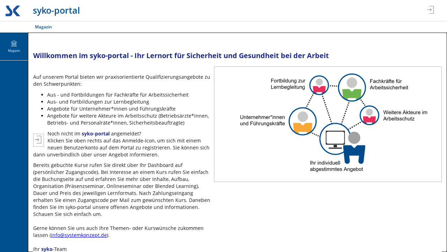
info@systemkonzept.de (79, 235)
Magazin (43, 27)
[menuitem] (14, 47)
